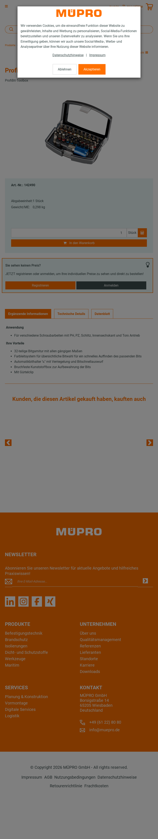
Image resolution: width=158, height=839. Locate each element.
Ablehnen (64, 69)
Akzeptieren (92, 69)
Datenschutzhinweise (68, 55)
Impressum (97, 55)
